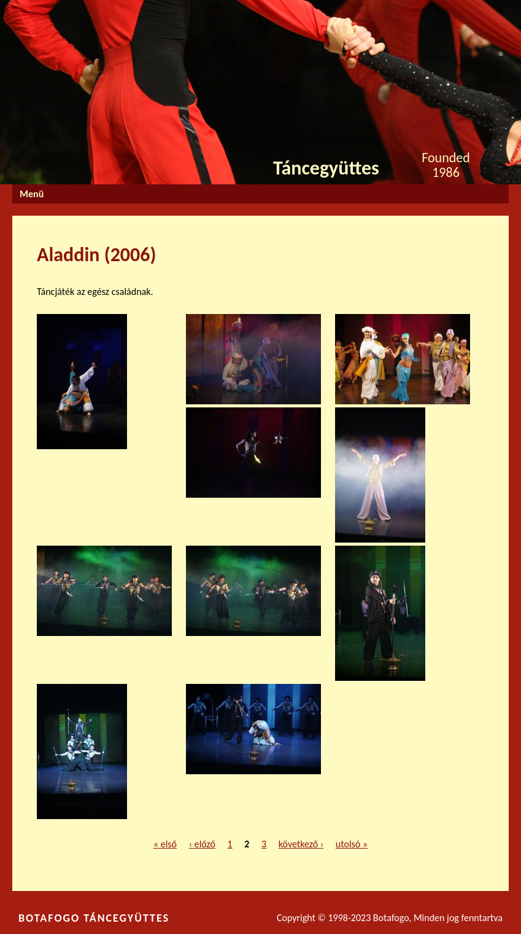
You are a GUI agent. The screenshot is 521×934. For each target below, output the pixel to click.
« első (165, 844)
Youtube (485, 13)
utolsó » (352, 844)
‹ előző (202, 844)
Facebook (444, 16)
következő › (301, 844)
